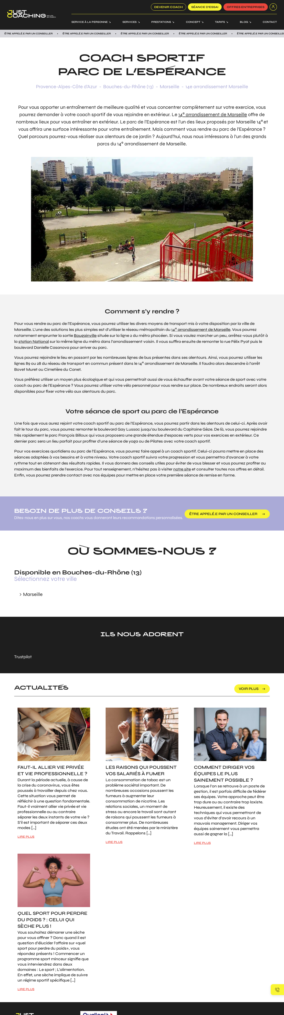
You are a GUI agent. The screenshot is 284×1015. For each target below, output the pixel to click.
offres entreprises (245, 7)
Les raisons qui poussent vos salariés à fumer (141, 771)
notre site (182, 469)
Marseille (169, 87)
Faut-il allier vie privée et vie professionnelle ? (52, 771)
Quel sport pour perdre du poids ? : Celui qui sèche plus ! (52, 920)
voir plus (248, 689)
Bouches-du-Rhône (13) (128, 87)
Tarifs (220, 21)
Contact (270, 21)
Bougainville (85, 335)
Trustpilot (23, 656)
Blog (244, 21)
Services (129, 21)
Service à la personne (89, 21)
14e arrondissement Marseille (216, 87)
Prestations (161, 21)
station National (33, 341)
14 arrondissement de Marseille (212, 114)
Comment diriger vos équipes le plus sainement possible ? (224, 774)
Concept (193, 21)
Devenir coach (168, 7)
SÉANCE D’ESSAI (204, 7)
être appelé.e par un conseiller (223, 514)
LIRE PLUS (26, 837)
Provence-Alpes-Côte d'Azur (66, 87)
